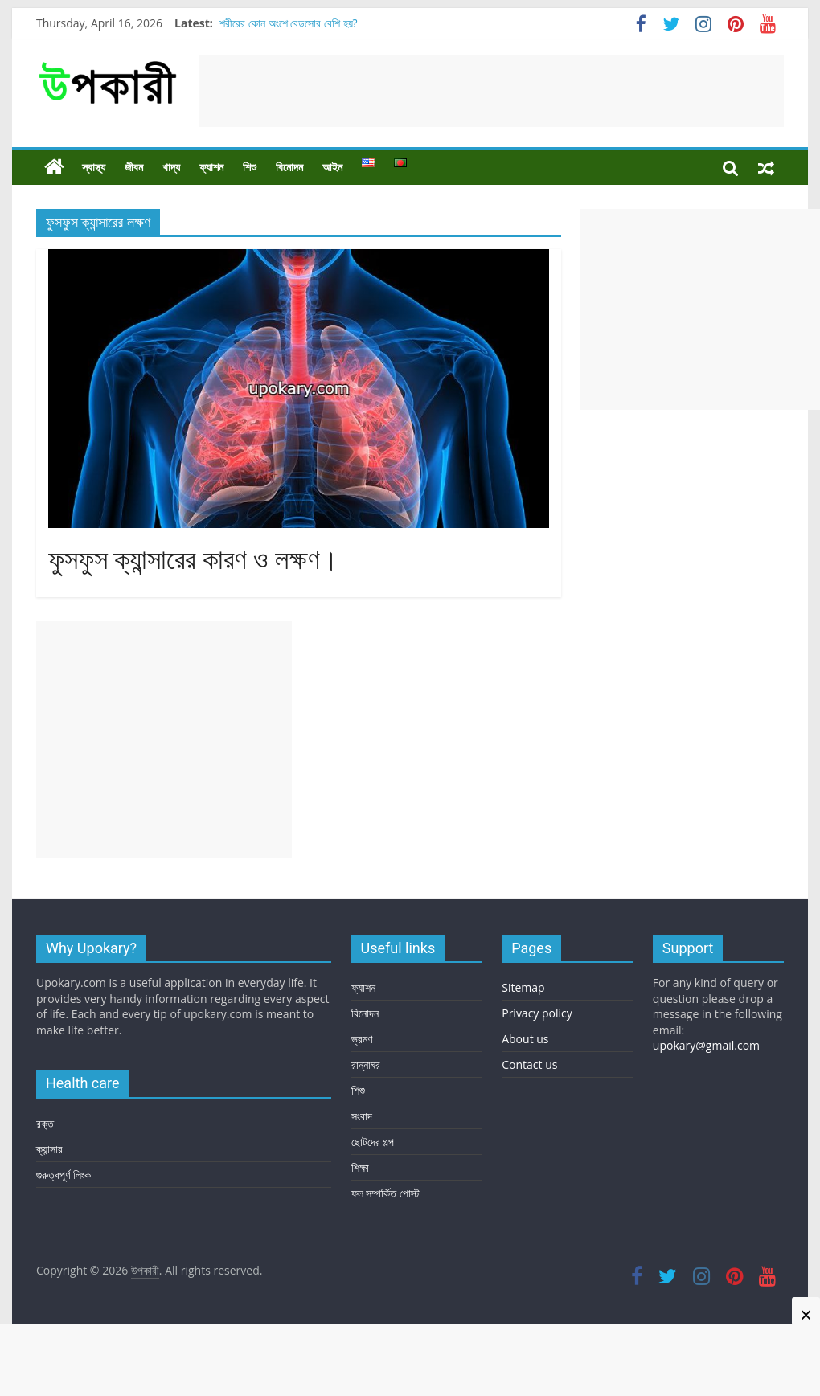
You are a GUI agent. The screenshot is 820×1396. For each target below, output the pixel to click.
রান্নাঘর (365, 1064)
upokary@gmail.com (706, 1045)
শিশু (249, 167)
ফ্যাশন (211, 167)
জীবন (134, 167)
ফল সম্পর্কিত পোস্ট (385, 1193)
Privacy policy (537, 1013)
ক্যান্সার (49, 1149)
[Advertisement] (491, 91)
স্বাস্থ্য (93, 167)
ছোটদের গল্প (373, 1141)
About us (525, 1038)
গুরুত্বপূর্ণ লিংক (63, 1174)
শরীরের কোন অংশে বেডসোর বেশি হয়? (288, 23)
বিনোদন (289, 167)
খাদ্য (171, 167)
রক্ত (45, 1123)
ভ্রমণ (361, 1038)
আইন (332, 167)
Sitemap (523, 987)
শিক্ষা (360, 1167)
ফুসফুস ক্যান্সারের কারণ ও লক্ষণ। (193, 560)
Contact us (529, 1064)
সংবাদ (361, 1116)
